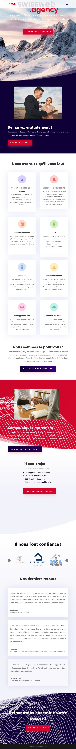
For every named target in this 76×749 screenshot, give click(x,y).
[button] (9, 560)
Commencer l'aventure (38, 31)
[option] (38, 559)
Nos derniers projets (40, 491)
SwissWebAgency (35, 746)
